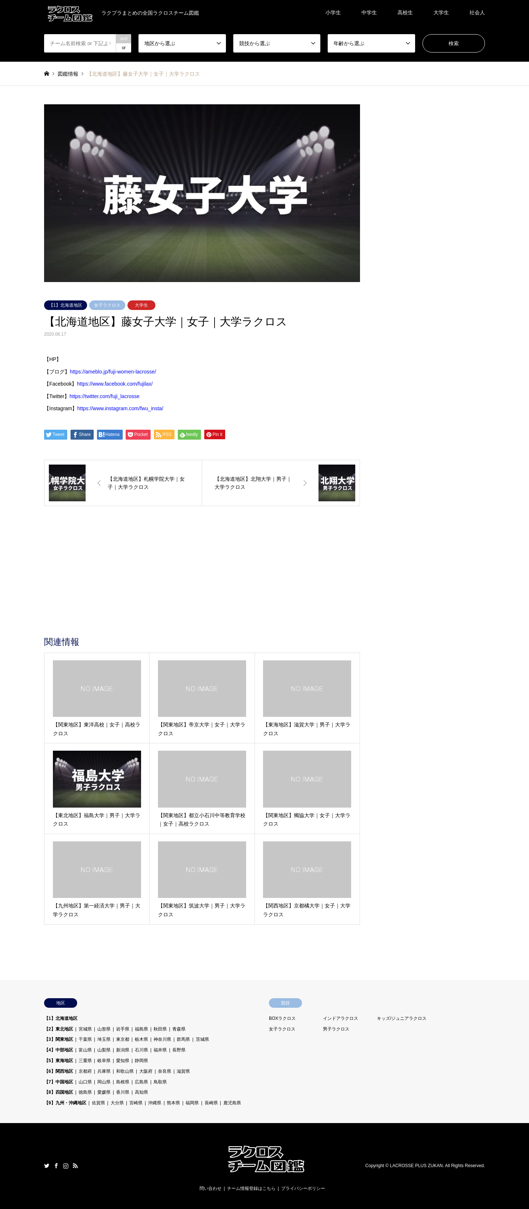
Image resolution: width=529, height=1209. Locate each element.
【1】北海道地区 (65, 305)
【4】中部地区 (58, 1050)
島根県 (122, 1082)
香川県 (122, 1092)
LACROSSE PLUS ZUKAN (416, 1166)
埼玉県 (104, 1039)
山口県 (85, 1082)
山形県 (104, 1029)
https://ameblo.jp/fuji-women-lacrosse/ (113, 372)
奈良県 (164, 1071)
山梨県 (104, 1050)
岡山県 (104, 1082)
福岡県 (192, 1102)
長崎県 (211, 1102)
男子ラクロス (336, 1029)
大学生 (441, 12)
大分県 (117, 1102)
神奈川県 (162, 1039)
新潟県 (122, 1050)
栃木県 (141, 1039)
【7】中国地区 (58, 1082)
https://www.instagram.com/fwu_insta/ (120, 408)
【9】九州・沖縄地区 (65, 1102)
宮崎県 (136, 1102)
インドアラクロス (340, 1018)
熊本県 (173, 1102)
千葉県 (85, 1039)
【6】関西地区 (58, 1071)
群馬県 (183, 1039)
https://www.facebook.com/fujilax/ (114, 384)
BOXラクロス (282, 1018)
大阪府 (145, 1071)
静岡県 (141, 1060)
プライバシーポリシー (303, 1188)
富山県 (85, 1050)
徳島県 (85, 1092)
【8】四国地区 (58, 1092)
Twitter (46, 1165)
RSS (75, 1165)
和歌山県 (125, 1071)
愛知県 (122, 1060)
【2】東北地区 (58, 1029)
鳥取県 (160, 1082)
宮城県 (85, 1029)
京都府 (85, 1071)
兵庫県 (104, 1071)
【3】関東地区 (58, 1039)
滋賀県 (183, 1071)
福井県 (160, 1050)
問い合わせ (210, 1188)
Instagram (65, 1165)
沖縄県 (154, 1102)
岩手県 (122, 1029)
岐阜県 (104, 1060)
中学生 (369, 12)
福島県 (141, 1029)
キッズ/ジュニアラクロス (402, 1018)
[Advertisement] (202, 581)
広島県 (141, 1082)
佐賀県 (98, 1102)
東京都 (122, 1039)
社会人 (477, 12)
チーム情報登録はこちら (251, 1188)
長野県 (179, 1050)
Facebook (56, 1165)
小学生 (333, 12)
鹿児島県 (232, 1102)
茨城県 (202, 1039)
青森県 (179, 1029)
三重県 (85, 1060)
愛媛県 (104, 1092)
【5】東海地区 (58, 1060)
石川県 (141, 1050)
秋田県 (160, 1029)
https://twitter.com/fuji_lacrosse (104, 396)
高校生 (405, 12)
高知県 (141, 1092)
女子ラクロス (107, 305)
